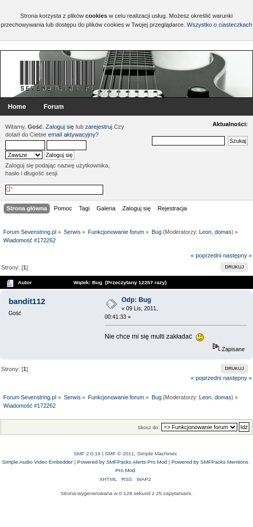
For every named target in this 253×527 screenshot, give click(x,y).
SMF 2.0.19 (87, 453)
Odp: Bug (136, 300)
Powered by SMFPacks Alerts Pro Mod (122, 462)
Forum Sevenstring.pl (57, 75)
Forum (53, 106)
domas (223, 232)
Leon (205, 232)
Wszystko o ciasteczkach (219, 24)
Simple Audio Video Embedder (37, 462)
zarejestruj (99, 127)
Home (17, 106)
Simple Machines (157, 453)
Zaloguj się (60, 127)
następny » (237, 255)
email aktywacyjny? (73, 134)
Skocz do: (149, 427)
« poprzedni (206, 255)
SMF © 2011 (119, 453)
